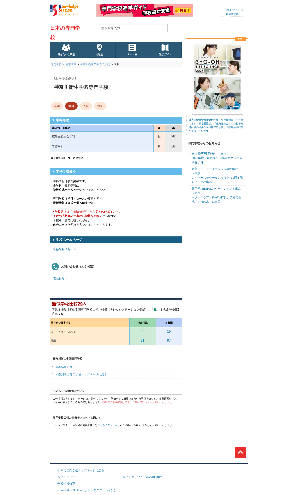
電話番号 (59, 278)
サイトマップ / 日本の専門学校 (143, 477)
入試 (86, 106)
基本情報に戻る (65, 367)
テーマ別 (132, 54)
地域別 (99, 54)
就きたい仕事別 (66, 54)
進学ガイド (165, 54)
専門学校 (56, 64)
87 (169, 340)
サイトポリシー (68, 477)
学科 (71, 106)
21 (142, 340)
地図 (100, 106)
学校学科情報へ (63, 249)
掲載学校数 (232, 14)
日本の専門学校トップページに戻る (81, 470)
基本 (57, 106)
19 (169, 331)
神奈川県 (71, 64)
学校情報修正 (66, 483)
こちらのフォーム (107, 425)
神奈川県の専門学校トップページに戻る (81, 374)
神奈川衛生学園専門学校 (95, 64)
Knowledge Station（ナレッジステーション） (87, 490)
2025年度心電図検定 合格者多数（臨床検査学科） (217, 158)
